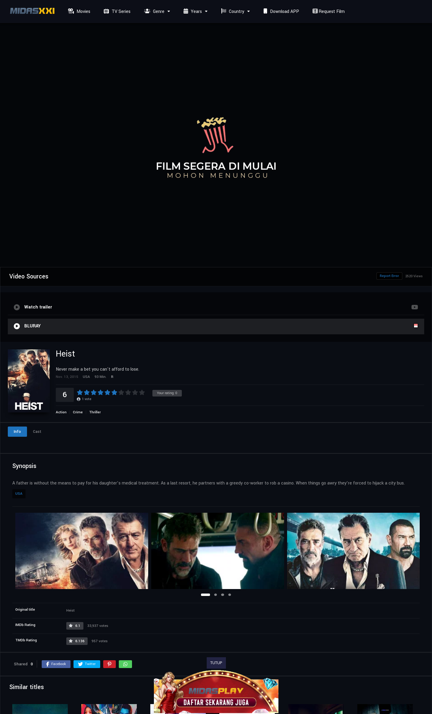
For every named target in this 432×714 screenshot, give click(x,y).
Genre (153, 11)
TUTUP (216, 663)
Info (17, 431)
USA (18, 493)
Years (192, 11)
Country (232, 11)
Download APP (280, 11)
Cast (37, 431)
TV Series (116, 11)
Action (61, 412)
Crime (78, 412)
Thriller (95, 412)
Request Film (328, 11)
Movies (78, 11)
